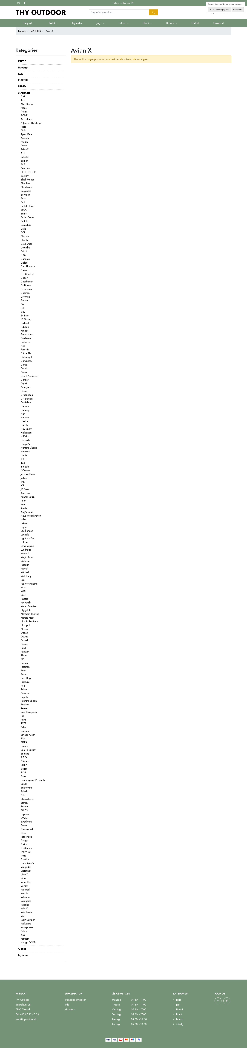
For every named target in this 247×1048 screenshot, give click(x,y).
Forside (22, 31)
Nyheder (77, 23)
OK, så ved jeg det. (220, 9)
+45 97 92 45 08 (29, 1014)
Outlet (195, 23)
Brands (170, 23)
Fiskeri (122, 23)
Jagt (99, 23)
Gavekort (218, 23)
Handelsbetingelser (75, 1000)
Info (67, 1004)
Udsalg (178, 1024)
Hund (146, 23)
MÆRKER (36, 31)
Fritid (52, 23)
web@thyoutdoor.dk (26, 1019)
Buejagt (28, 23)
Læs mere (237, 9)
